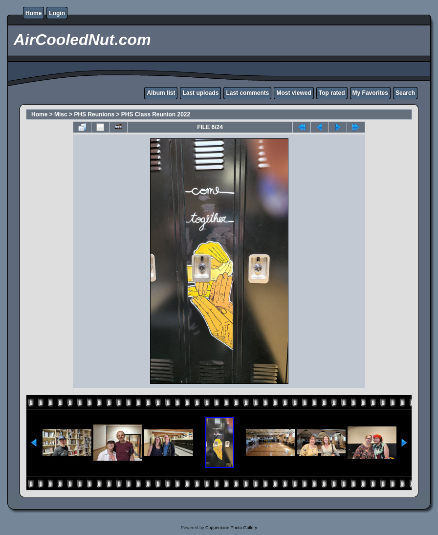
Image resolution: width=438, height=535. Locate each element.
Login (57, 13)
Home (33, 13)
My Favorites (370, 92)
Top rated (332, 92)
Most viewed (293, 92)
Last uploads (200, 92)
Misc (60, 114)
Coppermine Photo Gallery (231, 527)
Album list (161, 92)
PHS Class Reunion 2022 (155, 114)
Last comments (247, 92)
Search (405, 92)
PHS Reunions (94, 114)
